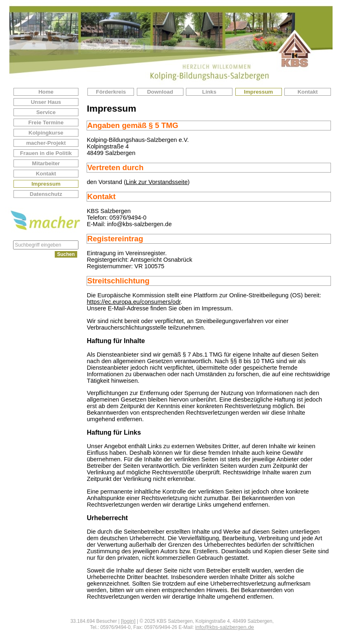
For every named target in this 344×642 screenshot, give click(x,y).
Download (160, 92)
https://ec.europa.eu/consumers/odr (134, 302)
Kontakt (46, 174)
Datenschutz (46, 194)
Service (46, 112)
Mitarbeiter (46, 163)
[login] (128, 621)
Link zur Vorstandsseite (157, 182)
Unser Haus (46, 102)
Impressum (45, 184)
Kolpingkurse (46, 133)
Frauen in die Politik (46, 153)
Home (46, 92)
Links (209, 92)
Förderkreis (111, 92)
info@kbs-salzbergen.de (224, 627)
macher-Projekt (46, 143)
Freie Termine (45, 122)
